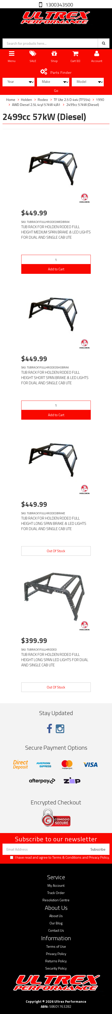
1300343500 (58, 5)
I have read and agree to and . (60, 857)
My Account (56, 885)
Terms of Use (56, 946)
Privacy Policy (99, 857)
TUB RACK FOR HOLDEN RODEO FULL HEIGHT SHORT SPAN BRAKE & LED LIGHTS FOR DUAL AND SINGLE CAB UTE (54, 377)
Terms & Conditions (67, 857)
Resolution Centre (56, 900)
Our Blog (56, 923)
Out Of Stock (56, 550)
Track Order (56, 892)
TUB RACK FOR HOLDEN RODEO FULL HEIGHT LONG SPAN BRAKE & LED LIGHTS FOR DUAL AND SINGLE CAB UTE (53, 523)
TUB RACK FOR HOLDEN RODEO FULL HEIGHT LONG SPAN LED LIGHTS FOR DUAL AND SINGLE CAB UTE (54, 660)
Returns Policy (56, 961)
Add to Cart (56, 269)
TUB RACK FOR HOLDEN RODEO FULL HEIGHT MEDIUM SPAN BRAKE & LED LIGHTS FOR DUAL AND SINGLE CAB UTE (56, 232)
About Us (56, 915)
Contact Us (56, 930)
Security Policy (56, 968)
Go (56, 90)
